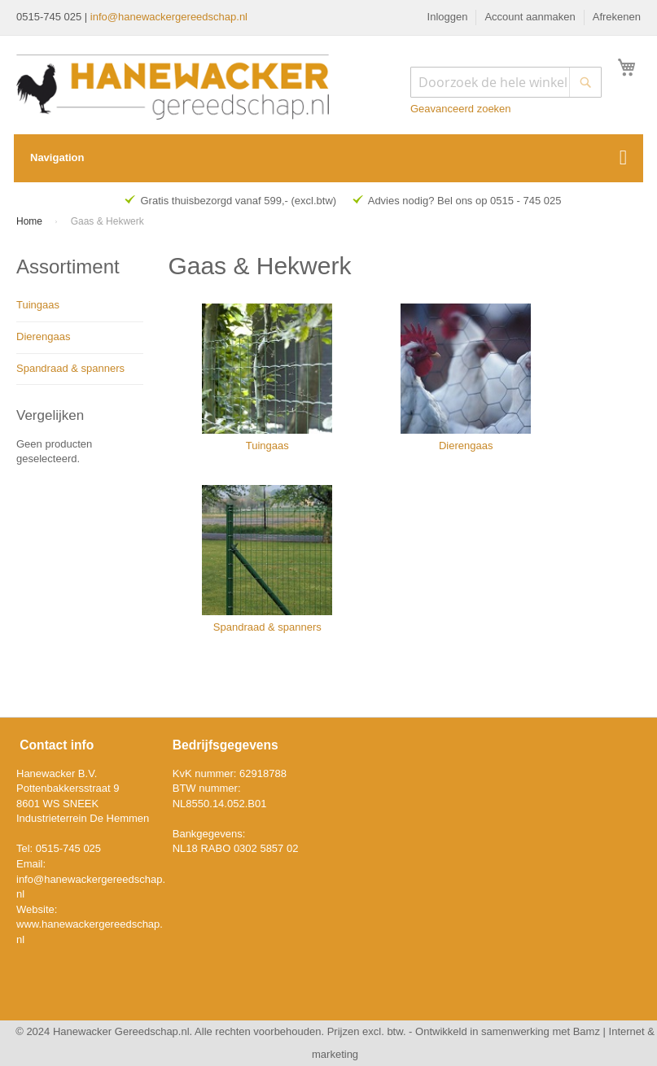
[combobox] (506, 82)
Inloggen (447, 17)
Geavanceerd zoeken (460, 109)
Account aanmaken (529, 17)
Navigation (57, 157)
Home (30, 221)
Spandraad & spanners (70, 368)
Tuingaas (37, 305)
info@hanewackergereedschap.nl (168, 17)
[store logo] (172, 87)
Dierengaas (43, 336)
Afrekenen (617, 17)
